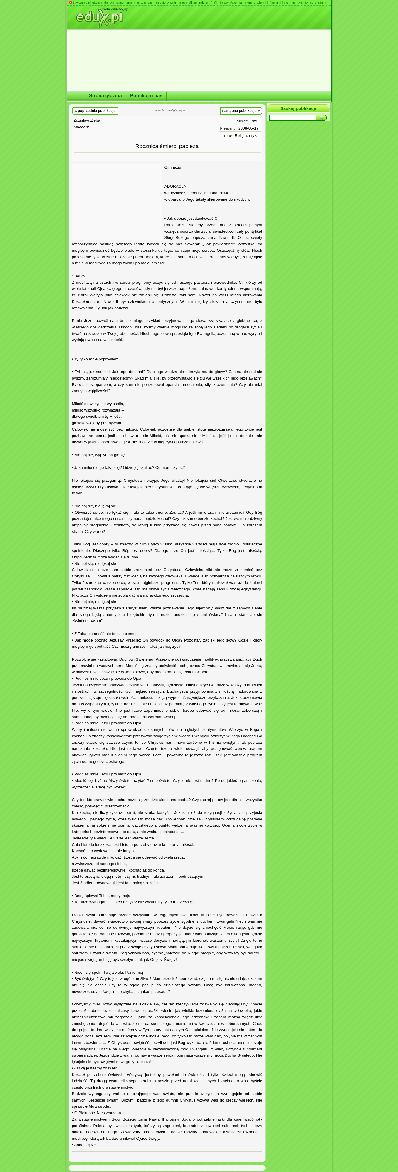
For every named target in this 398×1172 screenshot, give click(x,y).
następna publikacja (241, 110)
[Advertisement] (117, 202)
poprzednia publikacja (95, 110)
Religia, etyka (247, 135)
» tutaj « (320, 2)
